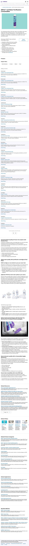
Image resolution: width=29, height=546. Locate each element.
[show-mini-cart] (27, 1)
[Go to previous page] (10, 412)
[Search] (27, 4)
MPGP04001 (3, 158)
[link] (3, 543)
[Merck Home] (5, 1)
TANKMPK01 (3, 183)
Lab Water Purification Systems (7, 7)
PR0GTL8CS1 (3, 87)
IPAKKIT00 (3, 208)
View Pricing (3, 76)
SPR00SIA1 (3, 223)
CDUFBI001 (3, 167)
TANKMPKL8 (3, 134)
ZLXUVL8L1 (3, 118)
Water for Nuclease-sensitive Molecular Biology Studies (11, 406)
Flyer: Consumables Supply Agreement (8, 387)
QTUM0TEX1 (3, 176)
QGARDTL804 (3, 102)
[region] (14, 21)
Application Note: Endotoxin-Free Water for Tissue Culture (12, 391)
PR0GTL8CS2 (3, 94)
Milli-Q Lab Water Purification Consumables (18, 7)
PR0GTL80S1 (3, 71)
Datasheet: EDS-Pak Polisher (6, 401)
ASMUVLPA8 (3, 126)
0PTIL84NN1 (3, 110)
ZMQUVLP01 (3, 200)
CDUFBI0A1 (3, 192)
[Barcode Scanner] (25, 1)
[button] (4, 425)
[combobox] (14, 4)
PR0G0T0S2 (3, 150)
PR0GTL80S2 (3, 79)
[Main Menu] (1, 1)
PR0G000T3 (3, 216)
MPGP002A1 (3, 142)
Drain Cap (11, 52)
